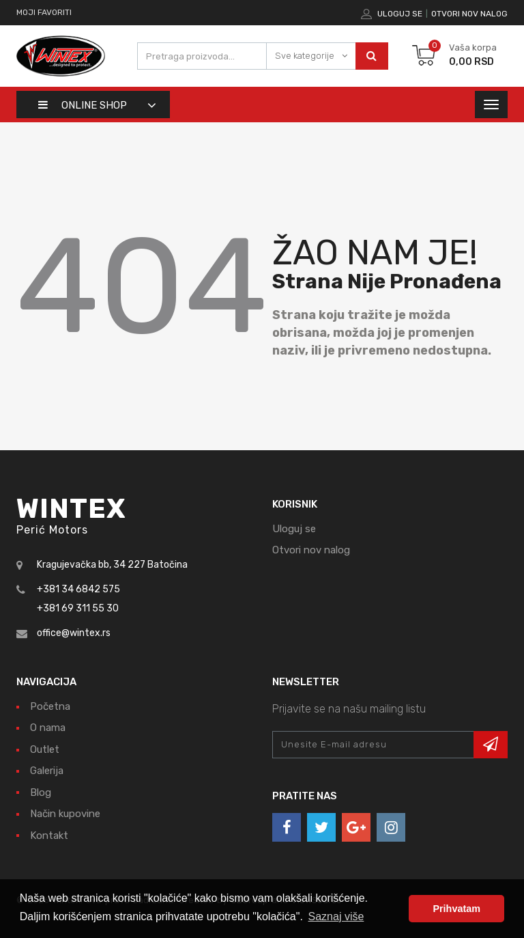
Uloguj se (399, 13)
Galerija (46, 770)
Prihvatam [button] (456, 908)
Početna (50, 706)
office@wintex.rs (74, 633)
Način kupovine (65, 814)
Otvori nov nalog (469, 13)
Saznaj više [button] (336, 916)
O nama (48, 727)
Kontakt (49, 835)
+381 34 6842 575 (78, 589)
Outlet (44, 749)
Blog (40, 792)
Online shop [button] (82, 105)
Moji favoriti (44, 12)
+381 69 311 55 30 (78, 608)
